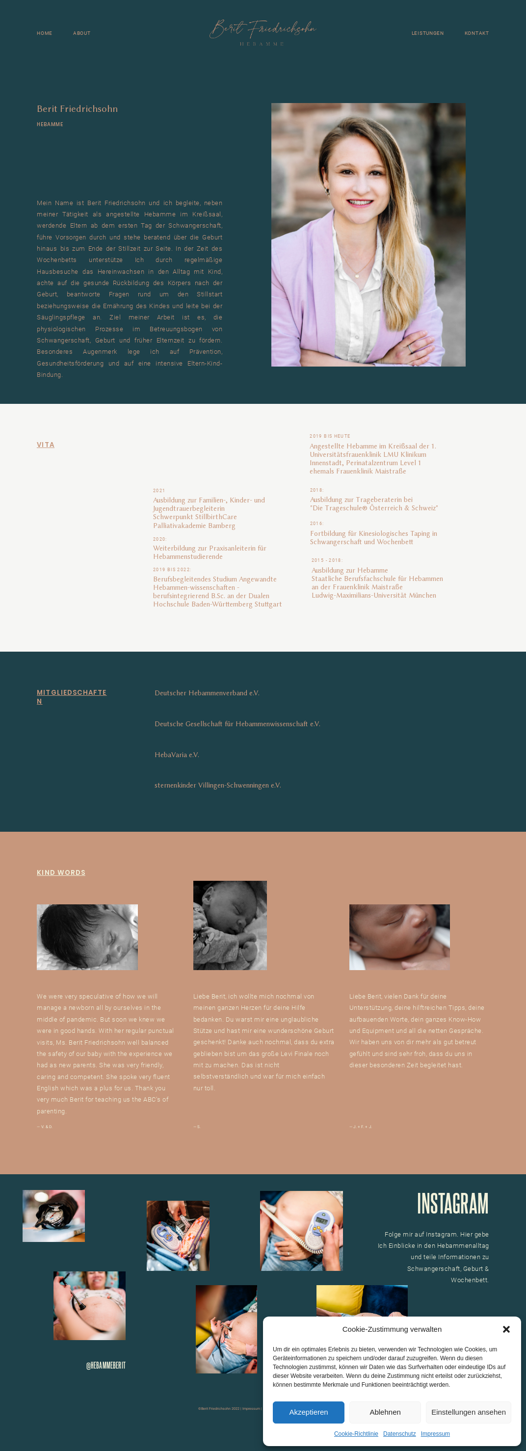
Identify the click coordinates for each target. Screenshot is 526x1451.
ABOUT (82, 33)
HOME (45, 33)
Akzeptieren (308, 1412)
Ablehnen (384, 1412)
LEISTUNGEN (428, 33)
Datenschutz (399, 1433)
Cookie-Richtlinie (356, 1433)
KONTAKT (477, 33)
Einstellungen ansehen (468, 1412)
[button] (506, 1329)
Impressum (435, 1433)
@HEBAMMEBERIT (106, 1365)
